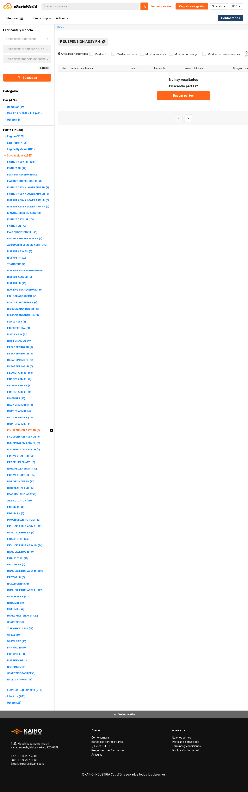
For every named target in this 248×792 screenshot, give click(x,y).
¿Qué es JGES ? (100, 746)
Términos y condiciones (186, 746)
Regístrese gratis (192, 6)
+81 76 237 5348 (26, 756)
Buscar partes (183, 95)
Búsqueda (27, 78)
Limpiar (44, 67)
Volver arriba (124, 714)
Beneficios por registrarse (107, 741)
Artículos (62, 18)
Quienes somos (181, 737)
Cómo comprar (41, 18)
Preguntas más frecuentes (107, 750)
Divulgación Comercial (185, 750)
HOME (60, 27)
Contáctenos (230, 18)
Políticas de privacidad (185, 741)
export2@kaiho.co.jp (31, 763)
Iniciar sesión (161, 6)
